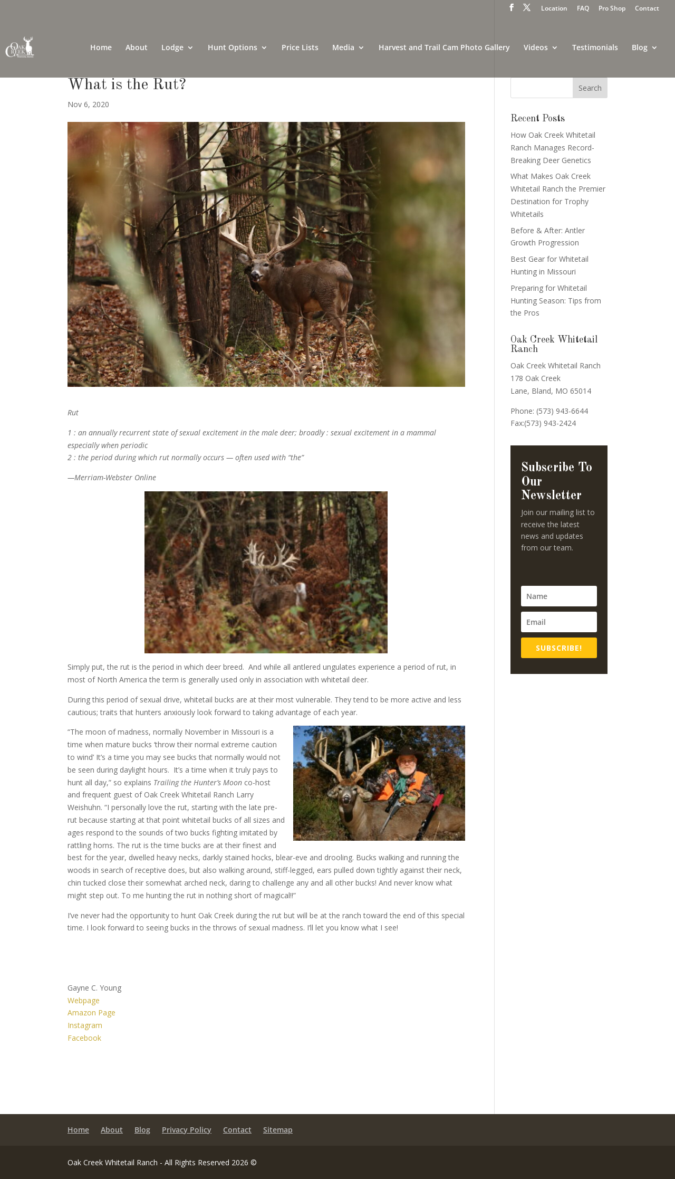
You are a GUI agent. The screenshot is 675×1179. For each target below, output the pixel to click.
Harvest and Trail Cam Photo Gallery (444, 48)
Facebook (84, 1038)
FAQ (583, 9)
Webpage (84, 1000)
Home (101, 48)
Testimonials (595, 48)
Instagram (85, 1025)
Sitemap (278, 1130)
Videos (536, 48)
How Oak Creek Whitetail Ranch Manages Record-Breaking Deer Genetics (552, 147)
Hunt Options (232, 48)
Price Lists (300, 48)
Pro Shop (612, 9)
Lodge (172, 48)
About (137, 48)
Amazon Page (91, 1012)
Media (343, 48)
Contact (647, 9)
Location (554, 9)
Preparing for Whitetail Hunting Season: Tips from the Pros (555, 300)
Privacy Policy (186, 1130)
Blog (640, 48)
